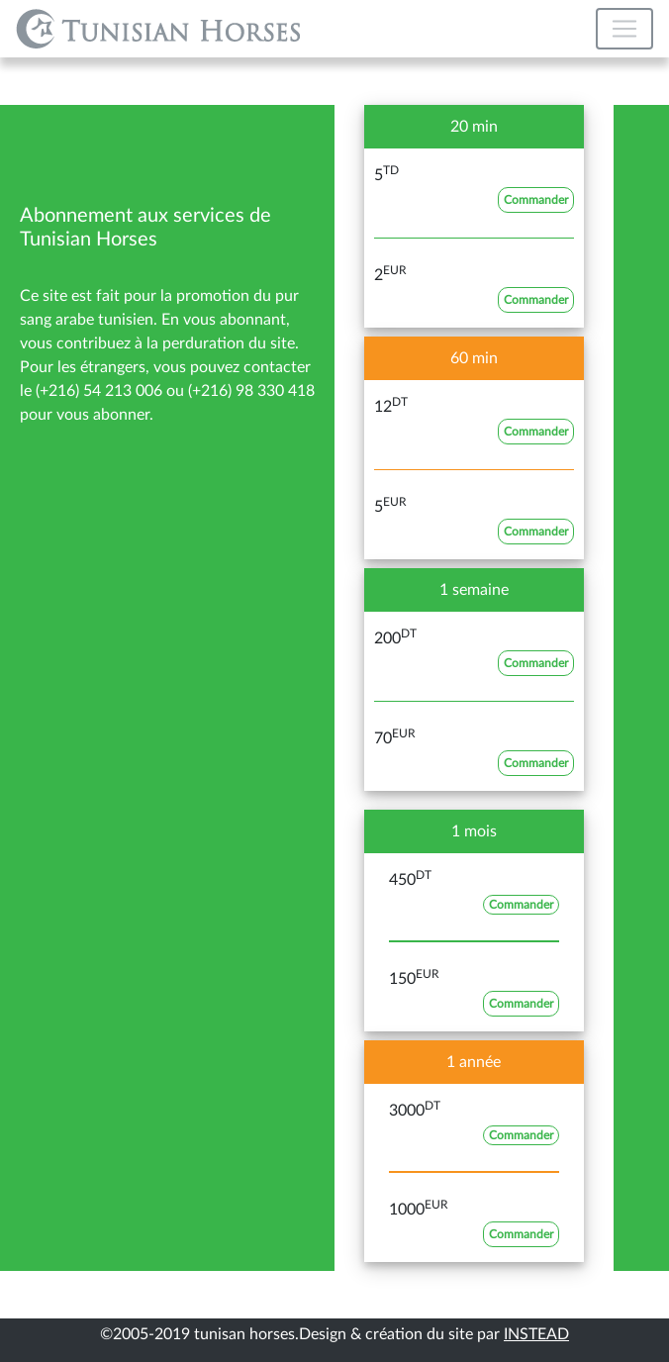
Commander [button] (536, 200)
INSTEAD (536, 1334)
